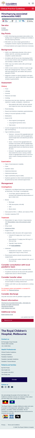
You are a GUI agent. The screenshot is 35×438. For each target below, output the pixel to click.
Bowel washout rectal (7, 314)
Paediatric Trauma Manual (8, 361)
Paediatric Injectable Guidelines (9, 359)
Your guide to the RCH (7, 372)
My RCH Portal (5, 367)
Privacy (3, 424)
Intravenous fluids (10, 228)
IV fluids (3, 28)
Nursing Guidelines (6, 354)
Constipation (4, 29)
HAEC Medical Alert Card (8, 308)
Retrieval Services (14, 290)
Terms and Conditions (14, 424)
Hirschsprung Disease (7, 306)
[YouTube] (12, 387)
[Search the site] (29, 3)
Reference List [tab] (7, 320)
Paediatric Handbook (7, 357)
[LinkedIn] (9, 387)
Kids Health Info (5, 370)
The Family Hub (5, 374)
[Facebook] (3, 387)
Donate (14, 379)
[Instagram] (6, 387)
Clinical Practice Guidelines (8, 352)
